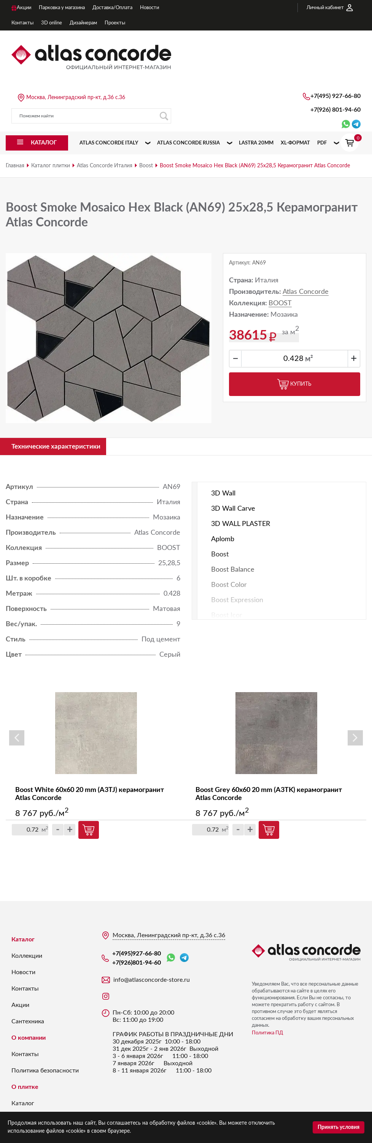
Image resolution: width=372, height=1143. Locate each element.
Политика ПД (267, 1033)
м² (309, 359)
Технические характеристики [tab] (59, 446)
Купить (294, 384)
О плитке (24, 1088)
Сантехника (27, 1022)
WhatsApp (171, 958)
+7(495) (335, 96)
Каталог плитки (50, 165)
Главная (15, 165)
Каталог (23, 940)
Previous (16, 738)
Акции (20, 1006)
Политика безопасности (45, 1071)
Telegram (184, 958)
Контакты (25, 989)
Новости (23, 973)
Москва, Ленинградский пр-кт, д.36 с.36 (75, 97)
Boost (146, 165)
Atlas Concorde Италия (104, 165)
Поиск (164, 116)
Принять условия (338, 1127)
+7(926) (335, 110)
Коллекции (26, 957)
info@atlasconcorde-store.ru (151, 981)
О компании (28, 1039)
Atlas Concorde (306, 292)
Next (355, 738)
